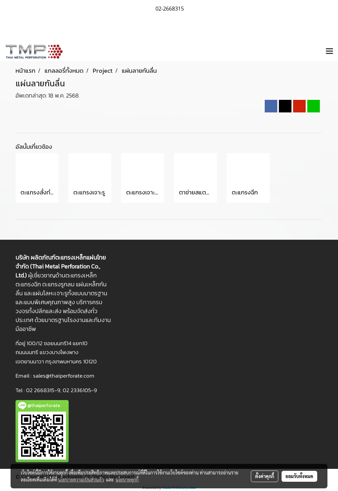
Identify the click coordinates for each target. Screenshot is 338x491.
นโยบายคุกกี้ (127, 479)
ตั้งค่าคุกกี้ (264, 476)
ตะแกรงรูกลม (58, 284)
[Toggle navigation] (329, 51)
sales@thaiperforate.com (63, 375)
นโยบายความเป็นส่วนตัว (81, 479)
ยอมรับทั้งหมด (299, 476)
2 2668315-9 (45, 390)
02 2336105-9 (80, 390)
